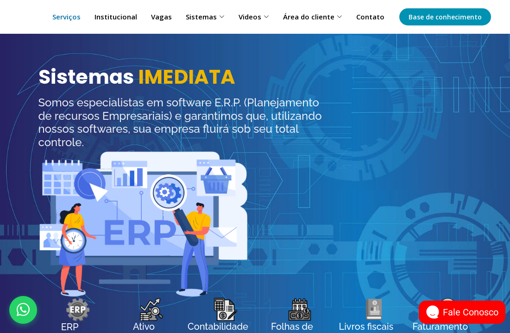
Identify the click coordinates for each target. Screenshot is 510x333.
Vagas (161, 16)
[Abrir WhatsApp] (23, 310)
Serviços (66, 16)
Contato (370, 16)
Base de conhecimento (445, 16)
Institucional (115, 16)
